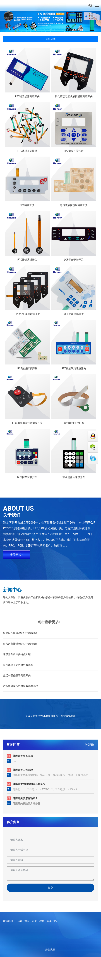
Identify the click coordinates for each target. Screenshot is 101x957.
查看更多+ (16, 554)
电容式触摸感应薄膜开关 (74, 205)
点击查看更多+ (49, 622)
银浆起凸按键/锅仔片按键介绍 (20, 633)
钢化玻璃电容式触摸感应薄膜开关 (74, 96)
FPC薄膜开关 (27, 205)
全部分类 (50, 39)
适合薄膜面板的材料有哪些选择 (20, 686)
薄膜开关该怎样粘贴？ (25, 798)
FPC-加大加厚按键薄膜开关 (27, 422)
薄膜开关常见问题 (23, 755)
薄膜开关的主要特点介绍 (17, 654)
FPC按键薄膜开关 (27, 259)
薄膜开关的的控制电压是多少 (29, 784)
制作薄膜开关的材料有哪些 (18, 664)
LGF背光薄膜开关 (73, 259)
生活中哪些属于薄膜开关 (17, 675)
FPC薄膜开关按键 (27, 150)
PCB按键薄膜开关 (27, 368)
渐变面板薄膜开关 (74, 314)
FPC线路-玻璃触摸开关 (27, 314)
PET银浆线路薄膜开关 (27, 96)
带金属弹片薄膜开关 (73, 477)
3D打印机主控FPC (74, 422)
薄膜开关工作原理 (23, 769)
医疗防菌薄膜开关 (27, 477)
